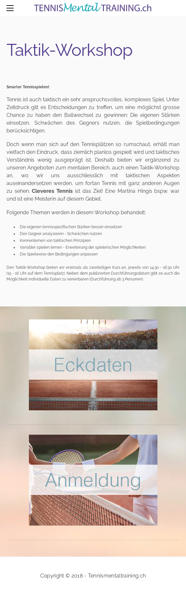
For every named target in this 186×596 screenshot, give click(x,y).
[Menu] (11, 8)
